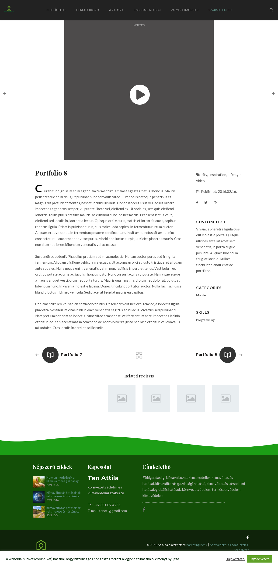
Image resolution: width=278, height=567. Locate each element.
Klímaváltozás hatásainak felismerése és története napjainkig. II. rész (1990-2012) (63, 494)
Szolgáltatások (147, 10)
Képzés (139, 25)
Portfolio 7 (71, 354)
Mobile (201, 295)
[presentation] (4, 93)
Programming (205, 320)
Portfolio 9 (206, 354)
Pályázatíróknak (184, 10)
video (200, 181)
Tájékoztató (235, 559)
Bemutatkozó (87, 10)
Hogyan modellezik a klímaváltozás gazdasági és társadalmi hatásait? (62, 479)
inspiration (217, 174)
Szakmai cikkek (220, 10)
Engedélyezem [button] (259, 559)
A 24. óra (116, 10)
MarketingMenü (196, 545)
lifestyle (235, 174)
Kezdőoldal (56, 10)
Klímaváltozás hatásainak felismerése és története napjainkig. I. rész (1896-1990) (63, 509)
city (204, 174)
